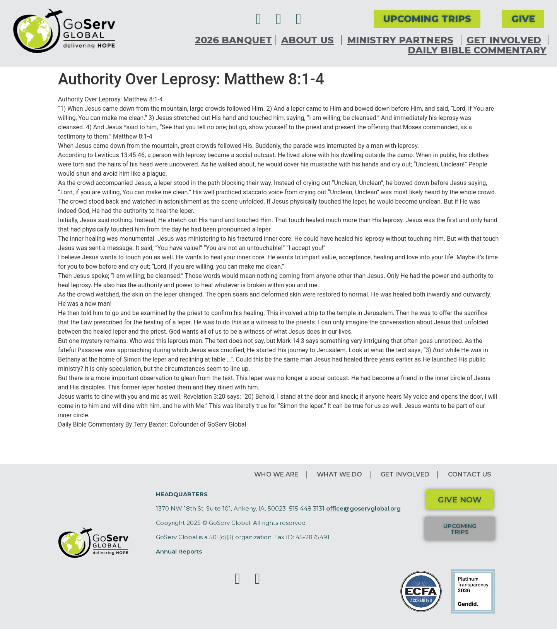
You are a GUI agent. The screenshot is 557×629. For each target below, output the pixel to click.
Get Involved (505, 40)
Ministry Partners (402, 40)
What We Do (339, 474)
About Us (309, 40)
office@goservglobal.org (363, 508)
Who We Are (276, 474)
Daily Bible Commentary (477, 50)
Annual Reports (179, 551)
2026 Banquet (233, 40)
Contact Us (469, 474)
